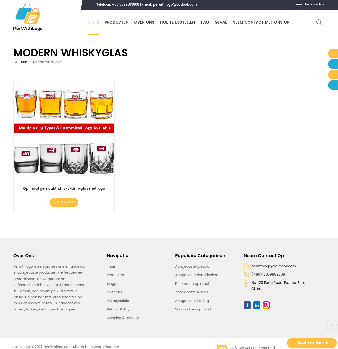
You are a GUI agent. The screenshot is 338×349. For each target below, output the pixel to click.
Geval (220, 22)
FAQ (205, 22)
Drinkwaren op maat (192, 283)
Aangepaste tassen (191, 292)
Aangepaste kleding (192, 301)
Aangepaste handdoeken (196, 275)
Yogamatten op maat (193, 309)
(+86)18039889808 (268, 274)
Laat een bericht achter (313, 344)
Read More (64, 202)
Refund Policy (118, 309)
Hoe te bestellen (177, 22)
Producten (116, 22)
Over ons (144, 22)
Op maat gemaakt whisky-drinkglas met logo (64, 188)
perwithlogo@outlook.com (175, 4)
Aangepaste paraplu (192, 266)
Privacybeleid (118, 301)
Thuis (93, 22)
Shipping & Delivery (123, 318)
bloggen (114, 283)
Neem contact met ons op (260, 22)
